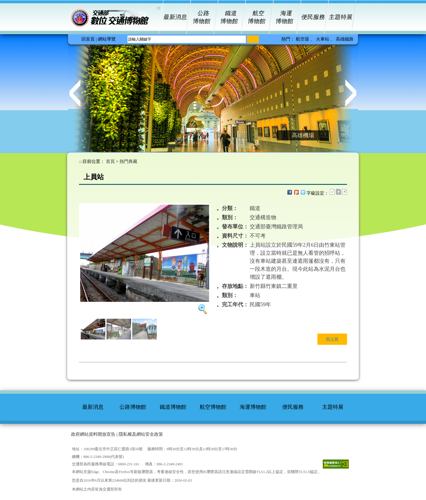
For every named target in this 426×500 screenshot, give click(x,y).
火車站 (323, 39)
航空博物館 (257, 17)
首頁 (110, 161)
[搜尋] (253, 39)
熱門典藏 (128, 161)
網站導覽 (107, 39)
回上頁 (332, 339)
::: (81, 161)
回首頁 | (89, 39)
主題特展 (340, 17)
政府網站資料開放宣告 (93, 434)
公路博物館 (201, 17)
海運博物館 (284, 17)
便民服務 (313, 17)
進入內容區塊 (13, 4)
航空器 (303, 39)
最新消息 (175, 17)
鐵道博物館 (229, 17)
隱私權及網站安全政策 (141, 434)
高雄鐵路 (345, 39)
